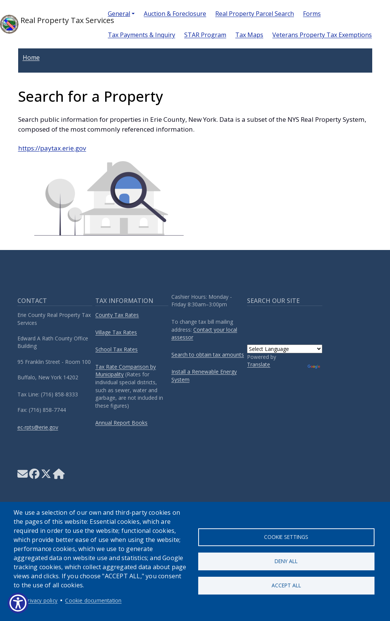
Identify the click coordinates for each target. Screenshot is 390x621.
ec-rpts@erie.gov (37, 427)
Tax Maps (249, 35)
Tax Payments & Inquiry (141, 35)
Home (31, 57)
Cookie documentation (93, 600)
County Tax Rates (117, 314)
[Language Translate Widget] (284, 349)
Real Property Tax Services (48, 24)
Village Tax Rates (116, 332)
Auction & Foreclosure (175, 13)
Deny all (286, 561)
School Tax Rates (116, 349)
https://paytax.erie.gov (52, 148)
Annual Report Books (121, 422)
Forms (312, 13)
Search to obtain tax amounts (207, 354)
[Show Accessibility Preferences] (18, 603)
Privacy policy (41, 600)
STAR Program (205, 35)
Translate (258, 364)
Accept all (286, 585)
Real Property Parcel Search (254, 13)
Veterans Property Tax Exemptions (322, 35)
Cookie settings (286, 536)
